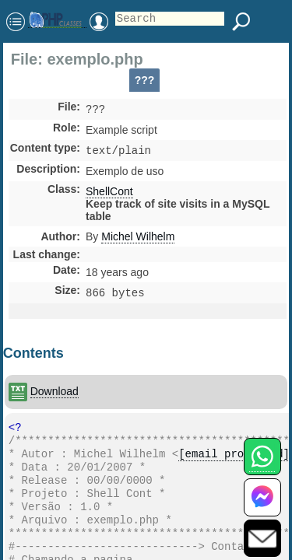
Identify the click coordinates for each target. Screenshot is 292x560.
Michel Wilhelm (137, 239)
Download (54, 396)
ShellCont (109, 194)
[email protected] (234, 462)
